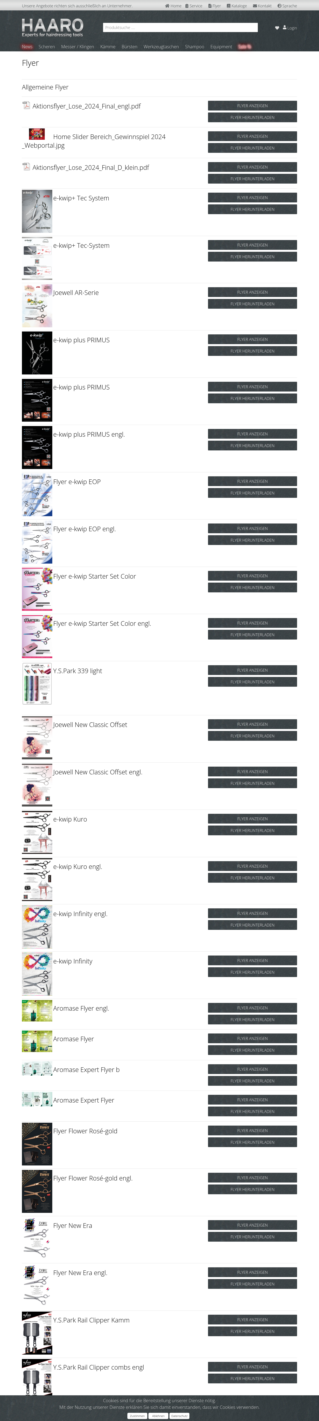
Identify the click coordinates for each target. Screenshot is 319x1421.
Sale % (245, 47)
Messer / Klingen (78, 47)
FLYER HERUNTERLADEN (252, 117)
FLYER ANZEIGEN (252, 105)
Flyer (214, 5)
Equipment (222, 47)
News (27, 47)
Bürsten (130, 47)
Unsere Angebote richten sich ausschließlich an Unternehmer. (77, 5)
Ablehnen (158, 1416)
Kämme (108, 47)
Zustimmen (137, 1416)
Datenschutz (179, 1416)
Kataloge (237, 5)
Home (173, 5)
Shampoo (194, 47)
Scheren (47, 47)
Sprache (287, 5)
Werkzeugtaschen (161, 47)
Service (193, 5)
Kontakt (262, 5)
